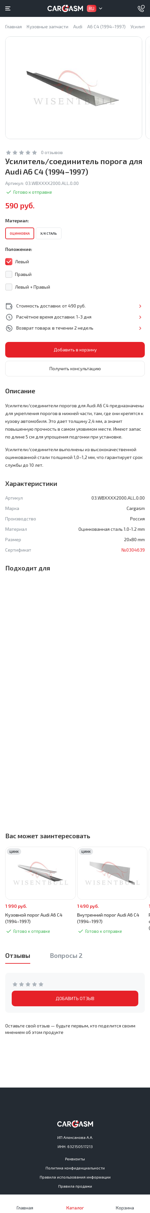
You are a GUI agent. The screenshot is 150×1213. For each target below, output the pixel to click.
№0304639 (133, 550)
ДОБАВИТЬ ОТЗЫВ (75, 998)
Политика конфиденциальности (75, 1168)
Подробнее (140, 306)
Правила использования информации (75, 1177)
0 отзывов (52, 152)
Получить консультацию (75, 368)
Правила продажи (75, 1186)
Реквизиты (75, 1158)
